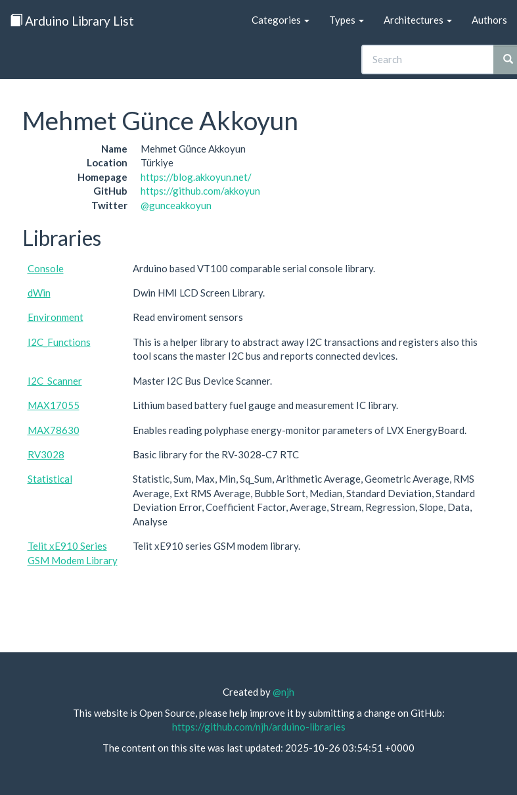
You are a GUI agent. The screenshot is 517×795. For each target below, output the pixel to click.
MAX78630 (53, 430)
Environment (55, 317)
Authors (489, 20)
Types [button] (346, 20)
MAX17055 (53, 405)
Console (46, 268)
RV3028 (46, 454)
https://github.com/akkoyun (200, 191)
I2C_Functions (59, 342)
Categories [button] (280, 20)
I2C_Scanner (55, 381)
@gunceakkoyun (176, 205)
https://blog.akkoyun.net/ (196, 177)
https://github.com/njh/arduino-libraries (259, 727)
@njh (283, 692)
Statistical (50, 479)
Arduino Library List (72, 20)
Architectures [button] (418, 20)
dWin (39, 293)
